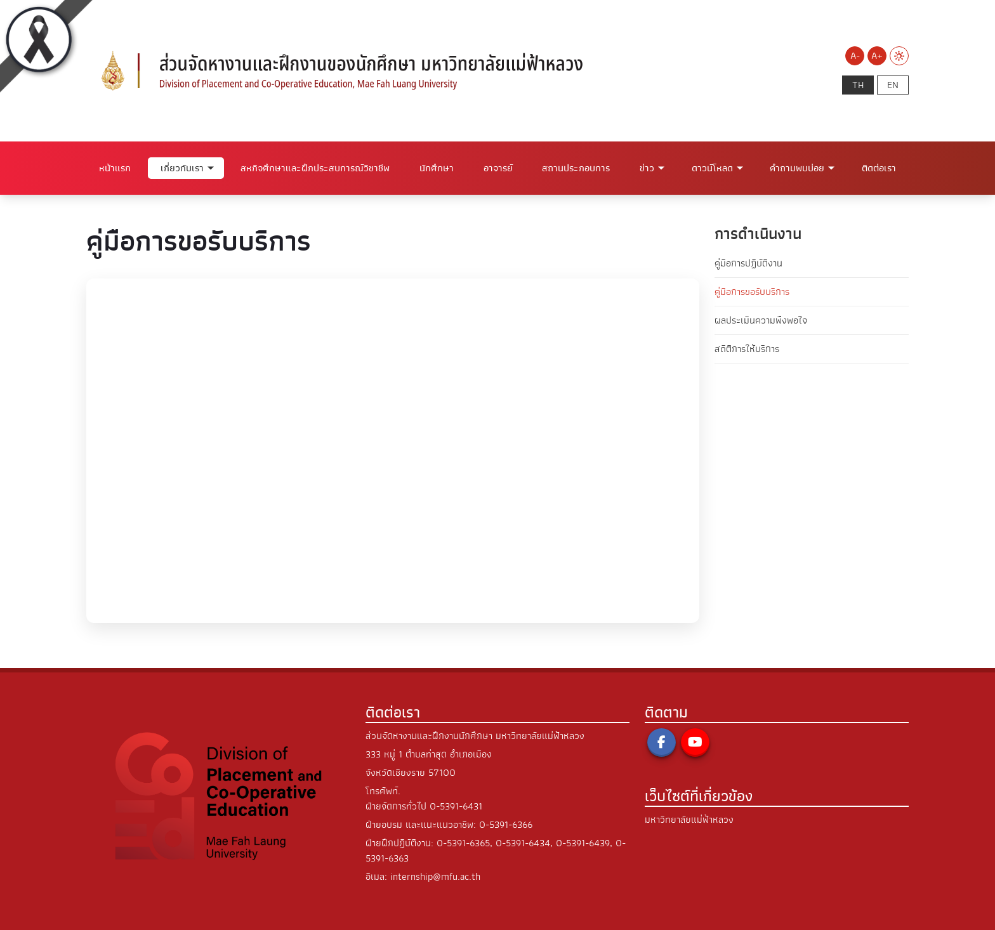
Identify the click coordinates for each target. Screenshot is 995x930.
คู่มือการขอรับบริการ (752, 291)
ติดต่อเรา (879, 168)
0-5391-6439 (583, 843)
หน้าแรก (115, 168)
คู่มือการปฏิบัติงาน (748, 263)
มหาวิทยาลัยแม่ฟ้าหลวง (689, 819)
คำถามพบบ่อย (797, 168)
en (893, 85)
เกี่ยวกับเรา (182, 168)
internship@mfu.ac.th (435, 876)
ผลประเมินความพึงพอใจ (761, 320)
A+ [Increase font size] (877, 55)
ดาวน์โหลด (712, 168)
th (858, 85)
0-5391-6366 (505, 824)
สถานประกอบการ (576, 168)
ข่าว (647, 168)
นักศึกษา (436, 168)
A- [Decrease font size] (855, 55)
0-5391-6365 (463, 843)
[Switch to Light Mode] (899, 55)
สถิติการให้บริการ (747, 349)
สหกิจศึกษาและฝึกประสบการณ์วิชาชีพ (315, 168)
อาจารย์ (498, 168)
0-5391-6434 (523, 843)
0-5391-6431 (456, 806)
